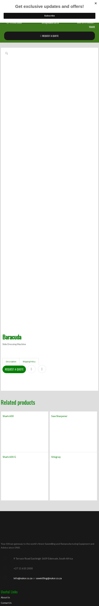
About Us (5, 530)
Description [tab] (11, 294)
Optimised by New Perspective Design (56, 592)
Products (5, 540)
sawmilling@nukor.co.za (49, 510)
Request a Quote (14, 302)
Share (31, 301)
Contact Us (6, 535)
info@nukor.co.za (23, 510)
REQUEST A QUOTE (50, 35)
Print (42, 301)
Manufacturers (8, 545)
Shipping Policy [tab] (29, 294)
